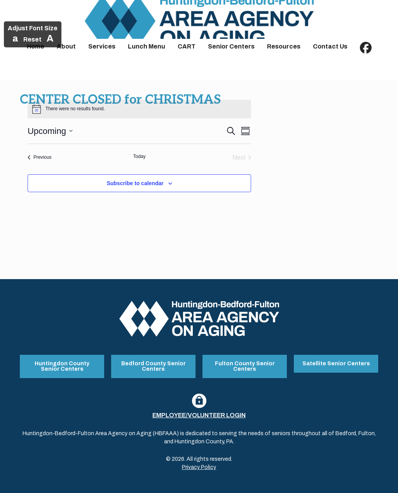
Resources (283, 46)
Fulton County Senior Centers (245, 366)
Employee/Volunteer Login (199, 415)
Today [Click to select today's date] (139, 156)
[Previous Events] (40, 157)
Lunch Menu (146, 46)
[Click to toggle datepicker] (50, 131)
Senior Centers (231, 46)
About (66, 46)
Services (101, 46)
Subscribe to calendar (134, 183)
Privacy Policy (199, 467)
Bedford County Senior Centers (153, 366)
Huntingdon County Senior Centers (62, 366)
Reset (32, 39)
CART (187, 46)
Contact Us (330, 46)
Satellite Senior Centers (336, 363)
